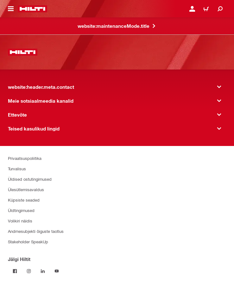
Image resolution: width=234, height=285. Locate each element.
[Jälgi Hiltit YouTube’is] (57, 271)
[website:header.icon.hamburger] (11, 9)
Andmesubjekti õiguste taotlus (36, 231)
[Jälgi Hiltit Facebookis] (15, 271)
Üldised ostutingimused (30, 179)
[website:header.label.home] (32, 8)
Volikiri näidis (20, 220)
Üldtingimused (21, 210)
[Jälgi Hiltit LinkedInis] (43, 271)
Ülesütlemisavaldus (26, 189)
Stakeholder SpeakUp (28, 241)
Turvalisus (17, 168)
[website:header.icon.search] (220, 9)
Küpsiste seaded (24, 199)
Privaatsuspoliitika (24, 158)
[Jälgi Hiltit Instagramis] (29, 271)
